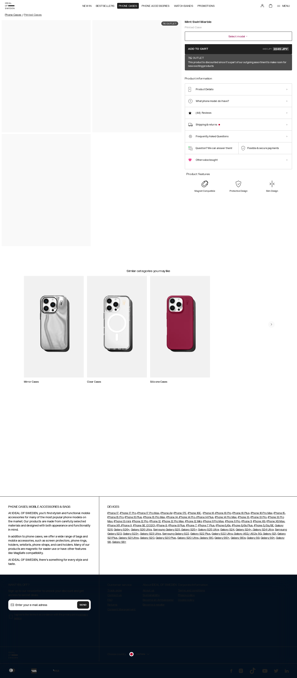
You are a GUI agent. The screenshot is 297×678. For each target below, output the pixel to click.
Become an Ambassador (158, 601)
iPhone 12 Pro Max (173, 523)
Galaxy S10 (206, 539)
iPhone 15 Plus (133, 519)
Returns (112, 606)
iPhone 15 (279, 515)
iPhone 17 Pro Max (148, 515)
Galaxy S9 (253, 539)
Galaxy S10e (238, 539)
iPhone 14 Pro (186, 519)
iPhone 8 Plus (177, 527)
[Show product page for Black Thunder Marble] (252, 78)
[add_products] (78, 347)
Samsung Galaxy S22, (176, 535)
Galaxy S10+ (221, 539)
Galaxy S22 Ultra (222, 535)
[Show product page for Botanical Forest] (267, 78)
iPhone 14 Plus (205, 519)
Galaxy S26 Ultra (141, 531)
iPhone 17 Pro (128, 515)
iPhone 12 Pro (140, 523)
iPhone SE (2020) (144, 527)
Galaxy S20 (147, 539)
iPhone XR (113, 527)
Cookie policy (186, 601)
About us (148, 592)
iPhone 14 (172, 519)
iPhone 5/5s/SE (264, 527)
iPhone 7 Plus (206, 527)
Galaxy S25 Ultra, (208, 531)
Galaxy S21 (269, 535)
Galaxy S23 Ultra (150, 535)
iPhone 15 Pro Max (154, 519)
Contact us (114, 597)
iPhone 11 (247, 523)
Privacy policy (186, 597)
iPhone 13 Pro (259, 519)
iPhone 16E (194, 515)
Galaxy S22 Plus (200, 535)
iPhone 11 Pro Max (213, 523)
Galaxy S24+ (243, 531)
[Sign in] (262, 6)
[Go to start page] (9, 5)
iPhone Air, (166, 515)
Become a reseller (154, 606)
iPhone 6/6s (223, 527)
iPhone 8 (162, 527)
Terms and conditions (191, 592)
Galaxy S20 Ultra (188, 539)
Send (83, 607)
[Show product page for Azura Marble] (237, 78)
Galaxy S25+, (188, 531)
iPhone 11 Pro (232, 523)
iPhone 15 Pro (115, 519)
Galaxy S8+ (119, 543)
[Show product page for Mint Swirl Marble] (191, 78)
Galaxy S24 (227, 531)
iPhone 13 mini (122, 523)
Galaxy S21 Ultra (128, 539)
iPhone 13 (243, 519)
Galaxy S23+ (131, 535)
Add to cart (238, 49)
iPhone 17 (113, 515)
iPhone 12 (155, 523)
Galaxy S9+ (268, 539)
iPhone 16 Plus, (241, 515)
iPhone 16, (208, 515)
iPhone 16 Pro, (223, 515)
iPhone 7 (191, 527)
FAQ (109, 601)
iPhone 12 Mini (193, 523)
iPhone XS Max (275, 523)
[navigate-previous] (274, 308)
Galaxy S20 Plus (166, 539)
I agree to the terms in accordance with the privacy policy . (51, 618)
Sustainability (151, 597)
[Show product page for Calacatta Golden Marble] (282, 78)
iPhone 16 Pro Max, (262, 515)
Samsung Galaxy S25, (167, 531)
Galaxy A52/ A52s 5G (247, 535)
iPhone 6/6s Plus (242, 527)
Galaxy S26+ (122, 531)
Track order (114, 592)
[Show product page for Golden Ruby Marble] (222, 78)
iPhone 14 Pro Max (226, 519)
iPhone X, (127, 527)
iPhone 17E (180, 515)
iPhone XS (259, 523)
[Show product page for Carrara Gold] (207, 78)
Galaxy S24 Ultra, (263, 531)
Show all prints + (282, 62)
